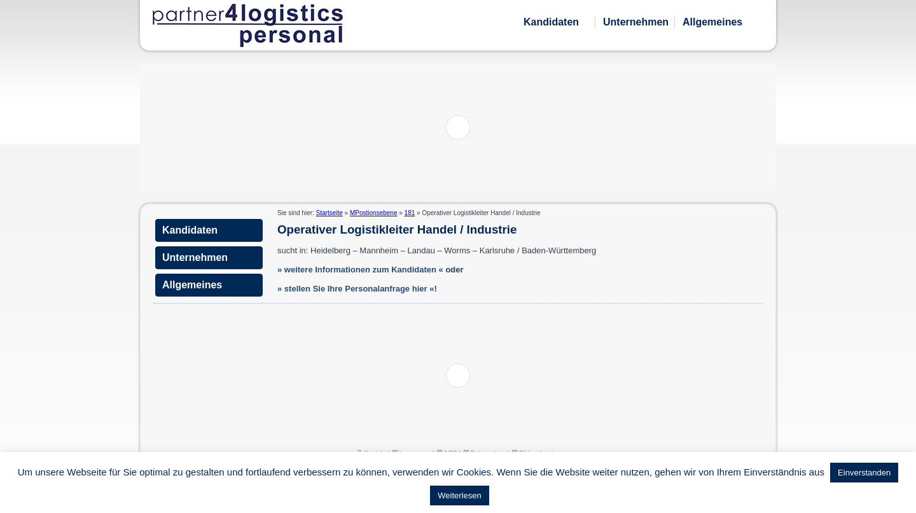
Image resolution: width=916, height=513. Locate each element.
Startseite (329, 212)
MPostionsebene (374, 212)
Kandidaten (551, 22)
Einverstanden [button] (864, 472)
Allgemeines (712, 22)
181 (410, 212)
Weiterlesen (459, 495)
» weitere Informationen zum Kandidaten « (360, 269)
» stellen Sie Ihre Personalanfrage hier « (355, 288)
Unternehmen (636, 22)
